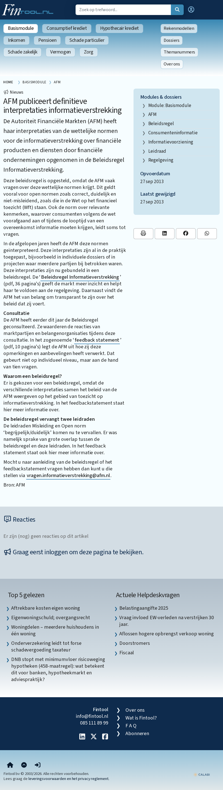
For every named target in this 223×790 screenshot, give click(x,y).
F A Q (131, 725)
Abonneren (137, 733)
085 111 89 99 (94, 722)
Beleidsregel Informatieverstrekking (80, 277)
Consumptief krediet (67, 28)
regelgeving (160, 160)
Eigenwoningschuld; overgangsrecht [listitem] (50, 617)
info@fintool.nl (92, 716)
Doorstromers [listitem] (134, 643)
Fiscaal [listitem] (126, 652)
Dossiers (172, 40)
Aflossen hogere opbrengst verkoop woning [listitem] (166, 633)
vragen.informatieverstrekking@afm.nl (68, 475)
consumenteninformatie (173, 132)
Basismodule (20, 28)
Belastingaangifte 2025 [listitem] (143, 608)
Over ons (172, 64)
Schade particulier (86, 40)
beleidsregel (161, 123)
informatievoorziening (170, 141)
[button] (191, 9)
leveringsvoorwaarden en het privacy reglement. (68, 779)
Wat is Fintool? (141, 717)
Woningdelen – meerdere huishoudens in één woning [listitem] (55, 630)
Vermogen (60, 51)
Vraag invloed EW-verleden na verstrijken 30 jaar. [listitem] (166, 621)
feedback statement (97, 340)
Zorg (88, 51)
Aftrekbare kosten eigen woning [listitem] (45, 608)
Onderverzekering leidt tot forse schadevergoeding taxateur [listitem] (46, 646)
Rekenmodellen (179, 28)
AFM (152, 114)
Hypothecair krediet (119, 28)
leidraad (157, 151)
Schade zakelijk (22, 51)
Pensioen (47, 40)
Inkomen (16, 40)
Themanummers (179, 52)
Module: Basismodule (169, 105)
